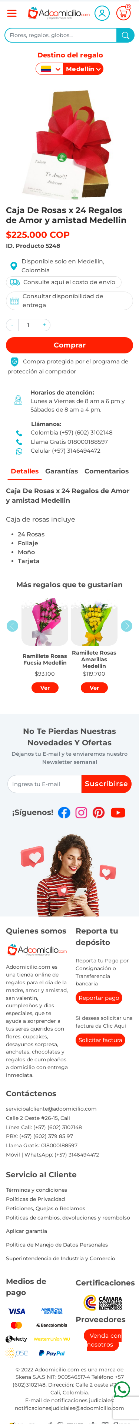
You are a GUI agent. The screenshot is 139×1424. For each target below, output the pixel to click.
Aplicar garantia (26, 1231)
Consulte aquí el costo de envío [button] (62, 282)
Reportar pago (99, 997)
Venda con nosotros (104, 1340)
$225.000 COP (38, 234)
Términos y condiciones (36, 1190)
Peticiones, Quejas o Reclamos (45, 1208)
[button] (12, 325)
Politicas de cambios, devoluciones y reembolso (68, 1218)
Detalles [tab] (25, 471)
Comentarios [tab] (107, 471)
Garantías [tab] (61, 471)
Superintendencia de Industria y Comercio (60, 1258)
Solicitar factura (100, 1040)
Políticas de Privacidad (35, 1199)
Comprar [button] (70, 345)
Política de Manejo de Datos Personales (57, 1245)
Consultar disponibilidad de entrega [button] (56, 301)
